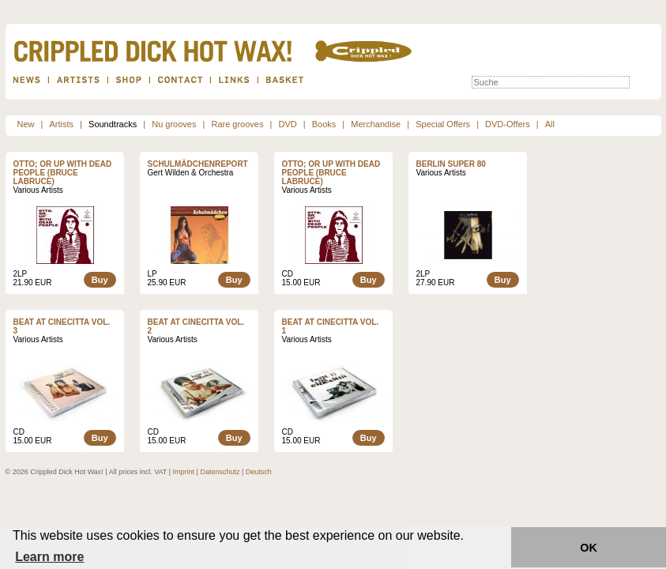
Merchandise (376, 124)
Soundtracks (112, 124)
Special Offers (443, 124)
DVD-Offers (507, 124)
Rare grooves (237, 124)
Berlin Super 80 (451, 164)
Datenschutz (219, 472)
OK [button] (588, 547)
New (26, 124)
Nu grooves (174, 124)
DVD (287, 124)
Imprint (184, 472)
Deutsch (259, 472)
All (550, 124)
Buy (100, 279)
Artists (62, 124)
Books (324, 124)
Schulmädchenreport (198, 164)
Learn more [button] (49, 556)
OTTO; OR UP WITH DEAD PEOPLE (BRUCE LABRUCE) (62, 173)
